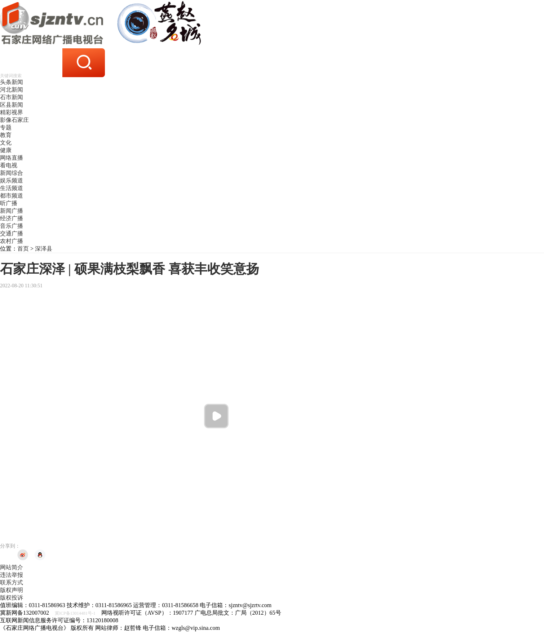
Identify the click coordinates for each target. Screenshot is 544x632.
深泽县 (43, 249)
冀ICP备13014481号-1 (75, 613)
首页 (23, 249)
